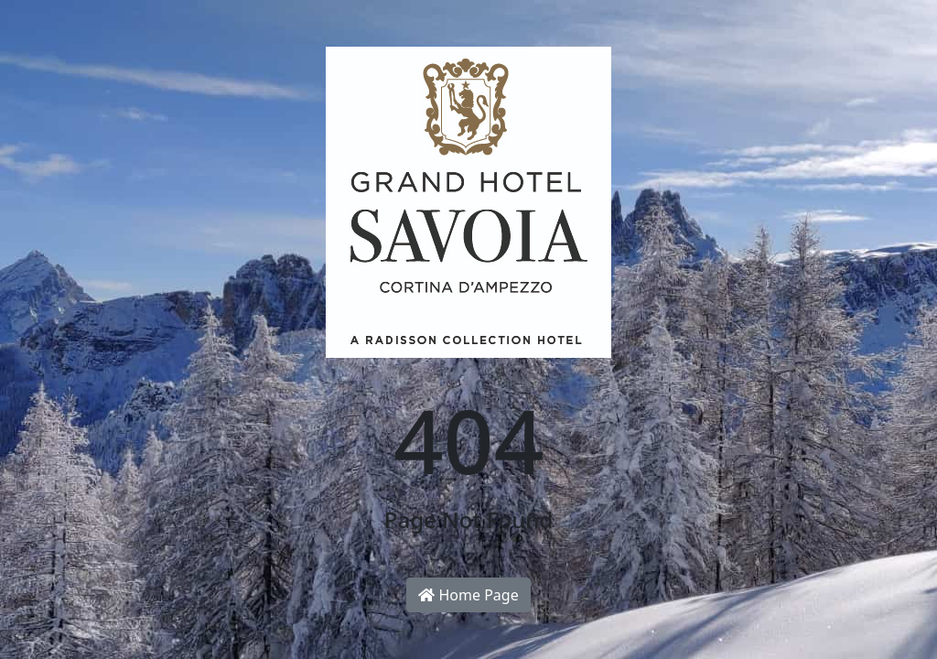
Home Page (468, 595)
